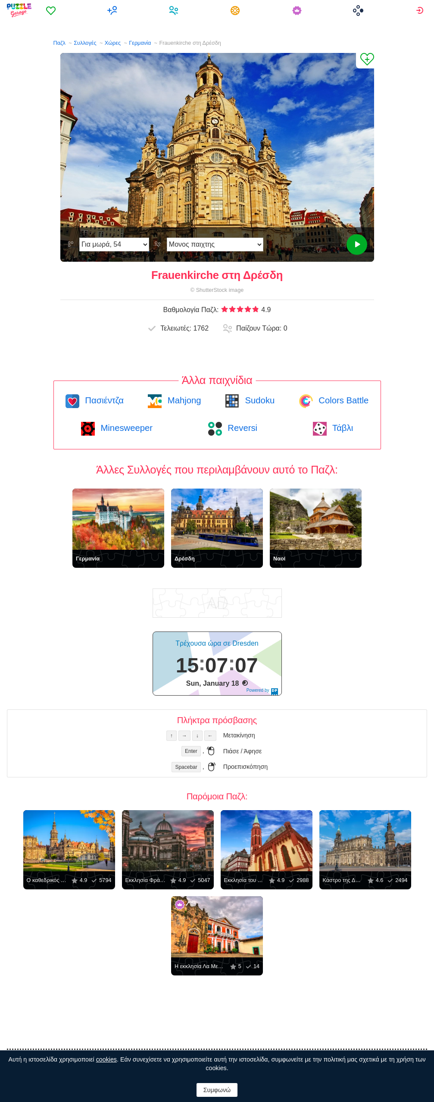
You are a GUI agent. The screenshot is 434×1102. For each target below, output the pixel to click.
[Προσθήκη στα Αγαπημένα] (365, 60)
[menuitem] (52, 10)
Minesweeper (125, 428)
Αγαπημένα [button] (52, 10)
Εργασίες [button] (236, 10)
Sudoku (259, 400)
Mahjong (183, 400)
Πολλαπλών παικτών (113, 10)
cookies (106, 1059)
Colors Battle (342, 400)
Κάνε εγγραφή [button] (421, 10)
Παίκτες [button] (175, 10)
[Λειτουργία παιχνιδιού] (215, 244)
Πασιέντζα (103, 400)
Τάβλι (341, 428)
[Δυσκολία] (114, 244)
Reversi (241, 428)
